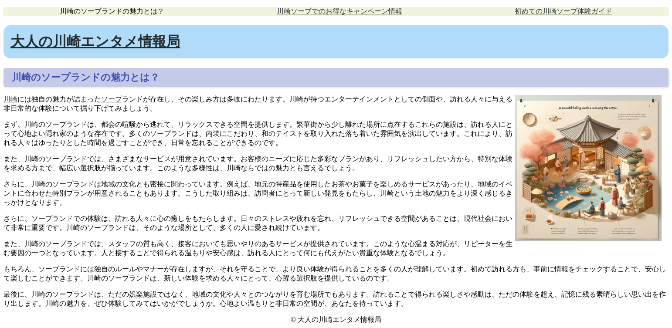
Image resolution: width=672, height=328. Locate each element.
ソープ (111, 99)
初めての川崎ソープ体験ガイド (563, 11)
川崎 (10, 99)
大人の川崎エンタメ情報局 (95, 41)
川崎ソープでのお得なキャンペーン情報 (339, 11)
